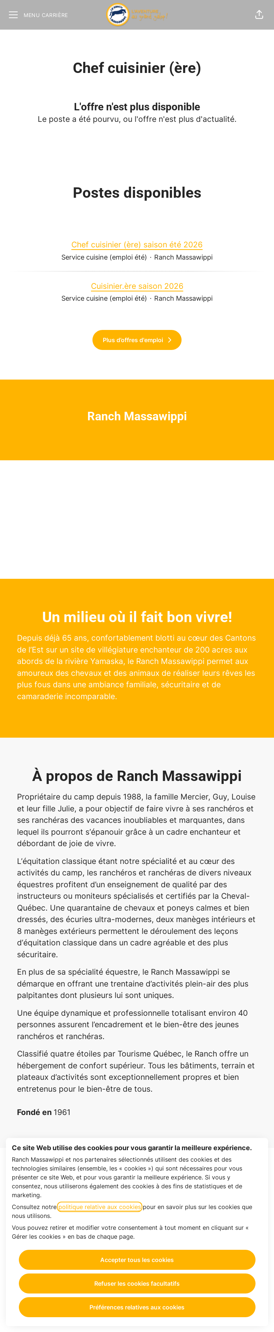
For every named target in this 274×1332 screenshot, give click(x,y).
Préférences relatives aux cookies (137, 1307)
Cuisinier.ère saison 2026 (137, 286)
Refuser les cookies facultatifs (137, 1283)
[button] (259, 14)
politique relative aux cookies (99, 1207)
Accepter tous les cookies (137, 1259)
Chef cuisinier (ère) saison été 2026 (137, 245)
